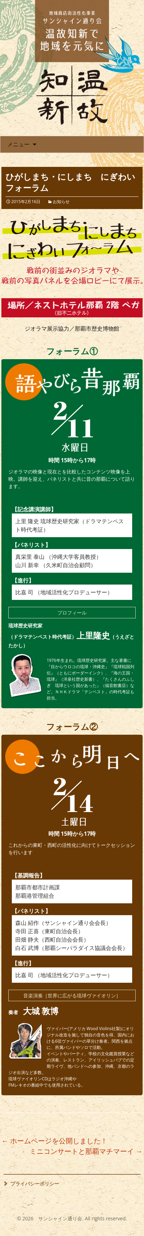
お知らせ (61, 201)
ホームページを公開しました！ (54, 1140)
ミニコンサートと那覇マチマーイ (86, 1151)
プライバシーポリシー (34, 1183)
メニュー (18, 144)
